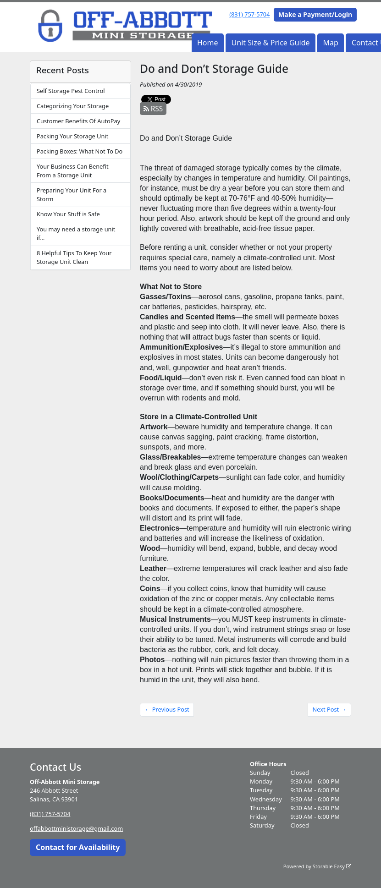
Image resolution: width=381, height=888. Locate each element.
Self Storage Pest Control (71, 91)
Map (330, 43)
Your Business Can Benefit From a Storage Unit (73, 170)
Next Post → (330, 709)
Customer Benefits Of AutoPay (78, 121)
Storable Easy (332, 865)
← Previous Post (167, 709)
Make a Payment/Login (315, 14)
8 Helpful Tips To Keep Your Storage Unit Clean (74, 257)
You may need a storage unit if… (76, 233)
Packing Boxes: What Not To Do (79, 151)
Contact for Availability (78, 847)
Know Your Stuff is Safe (68, 214)
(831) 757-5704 (249, 14)
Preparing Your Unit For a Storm (71, 194)
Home (207, 43)
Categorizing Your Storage (73, 106)
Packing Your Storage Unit (72, 136)
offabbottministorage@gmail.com (76, 828)
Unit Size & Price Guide (271, 43)
